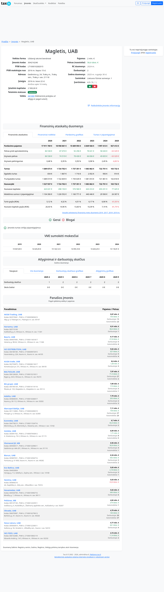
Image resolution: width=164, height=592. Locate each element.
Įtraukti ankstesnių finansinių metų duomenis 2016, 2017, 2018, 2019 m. (91, 244)
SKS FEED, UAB (11, 564)
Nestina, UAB (10, 511)
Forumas (18, 3)
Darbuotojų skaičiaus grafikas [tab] (69, 302)
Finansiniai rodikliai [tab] (46, 166)
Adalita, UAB (10, 427)
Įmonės (27, 3)
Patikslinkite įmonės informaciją (103, 105)
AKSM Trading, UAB (13, 346)
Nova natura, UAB (12, 554)
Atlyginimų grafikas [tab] (105, 302)
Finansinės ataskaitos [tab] (18, 166)
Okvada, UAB (10, 542)
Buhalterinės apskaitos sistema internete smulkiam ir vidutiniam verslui (81, 588)
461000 (31, 96)
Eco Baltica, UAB (11, 499)
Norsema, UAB (11, 358)
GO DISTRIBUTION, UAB (15, 381)
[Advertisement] (61, 145)
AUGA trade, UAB (12, 393)
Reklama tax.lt (95, 586)
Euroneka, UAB (11, 452)
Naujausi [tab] (13, 302)
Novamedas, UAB (12, 521)
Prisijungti (146, 3)
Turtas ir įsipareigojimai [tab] (104, 166)
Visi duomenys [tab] (36, 302)
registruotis (150, 52)
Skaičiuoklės (39, 3)
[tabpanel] (61, 208)
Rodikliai (52, 3)
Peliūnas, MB (10, 532)
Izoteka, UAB (10, 462)
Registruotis (157, 3)
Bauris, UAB (9, 368)
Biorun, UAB (9, 487)
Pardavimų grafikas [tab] (74, 166)
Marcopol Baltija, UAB (14, 440)
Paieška (61, 3)
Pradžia (5, 41)
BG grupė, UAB (11, 415)
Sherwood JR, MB (12, 474)
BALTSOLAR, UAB (12, 403)
